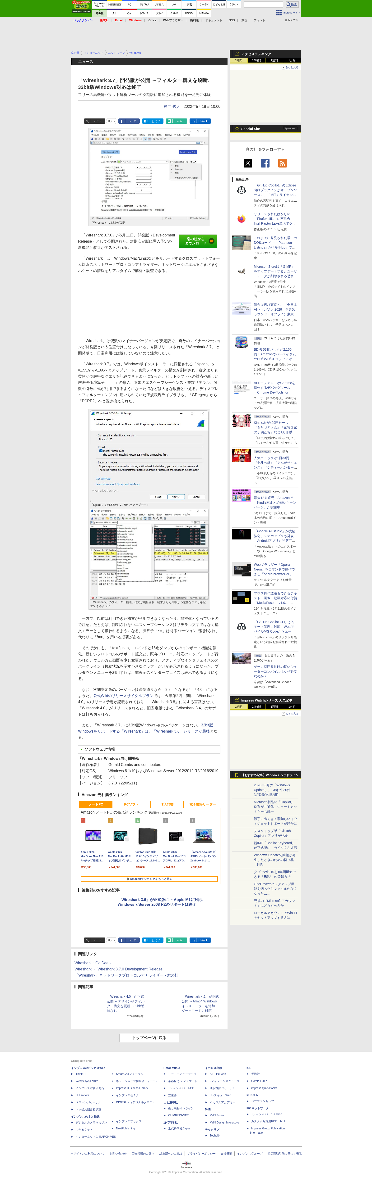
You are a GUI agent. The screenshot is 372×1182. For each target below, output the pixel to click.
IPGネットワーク (257, 1108)
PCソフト (131, 804)
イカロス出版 (213, 1068)
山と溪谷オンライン (181, 1108)
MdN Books (217, 1115)
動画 (244, 20)
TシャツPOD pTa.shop (266, 1114)
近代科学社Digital (179, 1128)
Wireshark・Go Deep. (93, 963)
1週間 (274, 60)
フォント (259, 20)
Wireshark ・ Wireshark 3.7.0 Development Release (118, 969)
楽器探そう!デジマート (182, 1081)
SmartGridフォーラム (129, 1074)
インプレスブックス (129, 1121)
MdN (208, 1109)
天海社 (255, 1074)
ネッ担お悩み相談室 (88, 1109)
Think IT (81, 1074)
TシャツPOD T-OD (181, 1088)
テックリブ (212, 1129)
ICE (248, 1068)
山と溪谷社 (170, 1102)
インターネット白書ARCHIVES (96, 1136)
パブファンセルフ (262, 1101)
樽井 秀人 (172, 106)
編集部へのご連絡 (170, 1153)
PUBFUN (252, 1095)
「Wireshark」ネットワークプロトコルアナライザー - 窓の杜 (126, 975)
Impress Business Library (132, 1088)
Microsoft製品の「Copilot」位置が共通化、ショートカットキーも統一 (275, 806)
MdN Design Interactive (224, 1122)
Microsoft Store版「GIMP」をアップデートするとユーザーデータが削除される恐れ (275, 271)
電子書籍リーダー (202, 804)
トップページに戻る (149, 1038)
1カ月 (292, 60)
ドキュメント (213, 20)
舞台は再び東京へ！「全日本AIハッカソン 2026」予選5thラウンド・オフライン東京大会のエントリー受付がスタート (275, 314)
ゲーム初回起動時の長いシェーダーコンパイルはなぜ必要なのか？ (275, 671)
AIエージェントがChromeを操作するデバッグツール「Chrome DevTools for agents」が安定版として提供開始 (275, 392)
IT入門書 (167, 804)
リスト (112, 121)
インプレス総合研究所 (90, 1088)
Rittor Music (171, 1068)
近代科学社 (170, 1122)
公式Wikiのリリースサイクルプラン (123, 696)
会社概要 (226, 1153)
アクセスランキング (256, 54)
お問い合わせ (118, 1153)
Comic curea (259, 1081)
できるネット (84, 1129)
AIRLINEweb (218, 1074)
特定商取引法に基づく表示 (285, 1153)
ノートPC (95, 804)
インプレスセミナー (129, 1095)
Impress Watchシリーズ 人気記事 (266, 700)
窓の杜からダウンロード (199, 241)
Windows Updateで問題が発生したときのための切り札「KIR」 (275, 859)
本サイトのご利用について (87, 1153)
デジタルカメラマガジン (91, 1122)
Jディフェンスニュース (225, 1081)
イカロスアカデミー (222, 1102)
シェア (132, 121)
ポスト (98, 121)
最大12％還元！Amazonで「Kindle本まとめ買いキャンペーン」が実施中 (275, 502)
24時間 (256, 60)
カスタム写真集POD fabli (268, 1121)
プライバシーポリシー (201, 1153)
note (179, 121)
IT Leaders (82, 1095)
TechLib (214, 1135)
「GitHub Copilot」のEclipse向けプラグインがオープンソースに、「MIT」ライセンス (275, 190)
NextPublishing (125, 1128)
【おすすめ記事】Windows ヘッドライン (269, 775)
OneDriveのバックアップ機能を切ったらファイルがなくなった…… (275, 888)
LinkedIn (204, 121)
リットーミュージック (182, 1074)
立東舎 (172, 1095)
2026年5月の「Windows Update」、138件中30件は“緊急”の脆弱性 (272, 790)
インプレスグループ (250, 1153)
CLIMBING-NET (178, 1115)
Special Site (250, 129)
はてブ (156, 121)
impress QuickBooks (264, 1088)
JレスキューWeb (220, 1095)
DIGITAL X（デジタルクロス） (135, 1102)
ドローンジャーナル (88, 1102)
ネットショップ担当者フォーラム (137, 1081)
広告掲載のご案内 (143, 1153)
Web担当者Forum (87, 1081)
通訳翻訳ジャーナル (222, 1088)
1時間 (238, 60)
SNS (232, 20)
